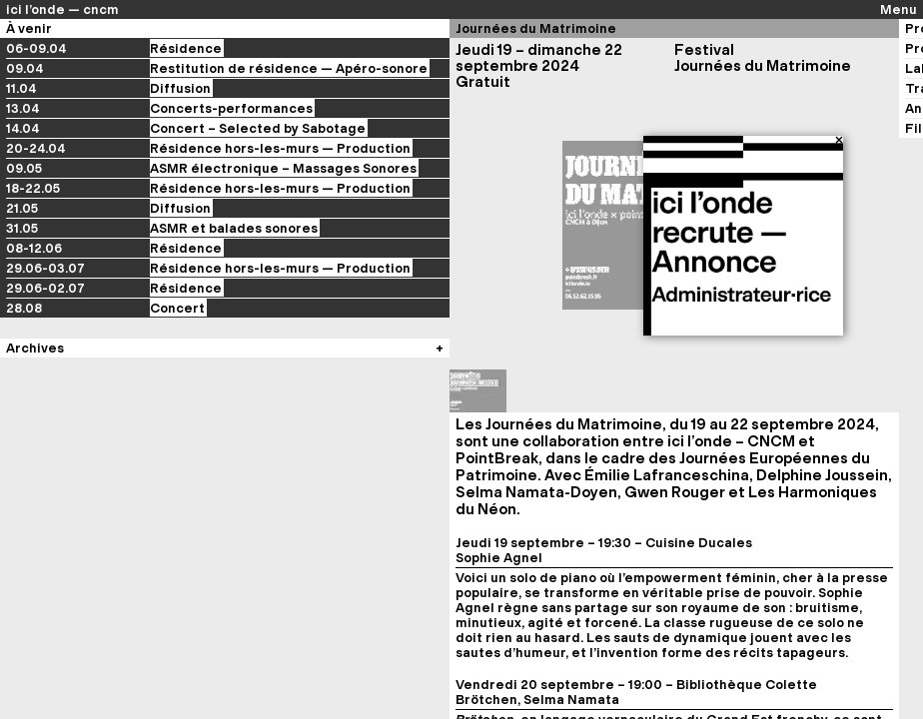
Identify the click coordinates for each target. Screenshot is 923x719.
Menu (898, 9)
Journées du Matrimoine (536, 28)
